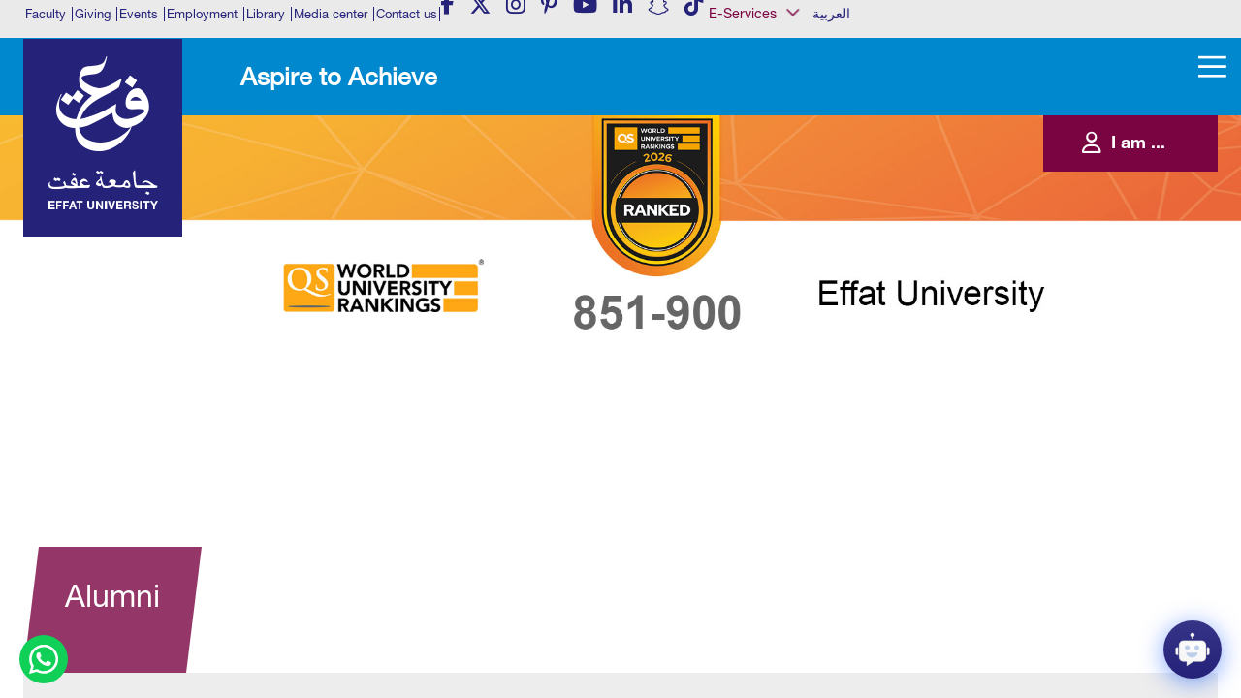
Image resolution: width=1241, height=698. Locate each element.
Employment (202, 14)
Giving (93, 14)
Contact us (406, 14)
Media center (330, 14)
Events (138, 14)
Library (265, 14)
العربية (831, 13)
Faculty (45, 14)
